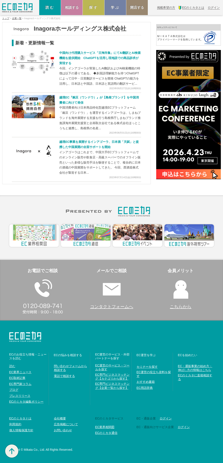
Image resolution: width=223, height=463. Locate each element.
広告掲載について (66, 424)
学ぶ (115, 7)
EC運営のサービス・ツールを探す (112, 367)
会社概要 (60, 418)
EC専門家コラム (20, 384)
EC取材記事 (17, 378)
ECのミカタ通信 (106, 433)
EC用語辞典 (145, 388)
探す (93, 7)
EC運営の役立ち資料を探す (154, 374)
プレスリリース (19, 396)
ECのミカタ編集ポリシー (26, 401)
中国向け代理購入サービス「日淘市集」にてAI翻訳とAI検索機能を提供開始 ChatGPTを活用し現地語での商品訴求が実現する (100, 58)
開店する (137, 7)
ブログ (13, 389)
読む (50, 7)
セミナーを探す (147, 366)
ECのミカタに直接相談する (195, 377)
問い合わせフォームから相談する (70, 368)
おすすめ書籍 (146, 381)
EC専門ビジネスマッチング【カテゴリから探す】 (112, 376)
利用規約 (15, 424)
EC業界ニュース (20, 372)
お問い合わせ (63, 430)
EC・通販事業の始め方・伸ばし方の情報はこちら (195, 368)
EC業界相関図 (104, 427)
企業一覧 (17, 18)
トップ (5, 18)
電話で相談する (64, 376)
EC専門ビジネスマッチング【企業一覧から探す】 (112, 385)
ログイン (166, 418)
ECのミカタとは (20, 418)
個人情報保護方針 (21, 430)
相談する (72, 7)
